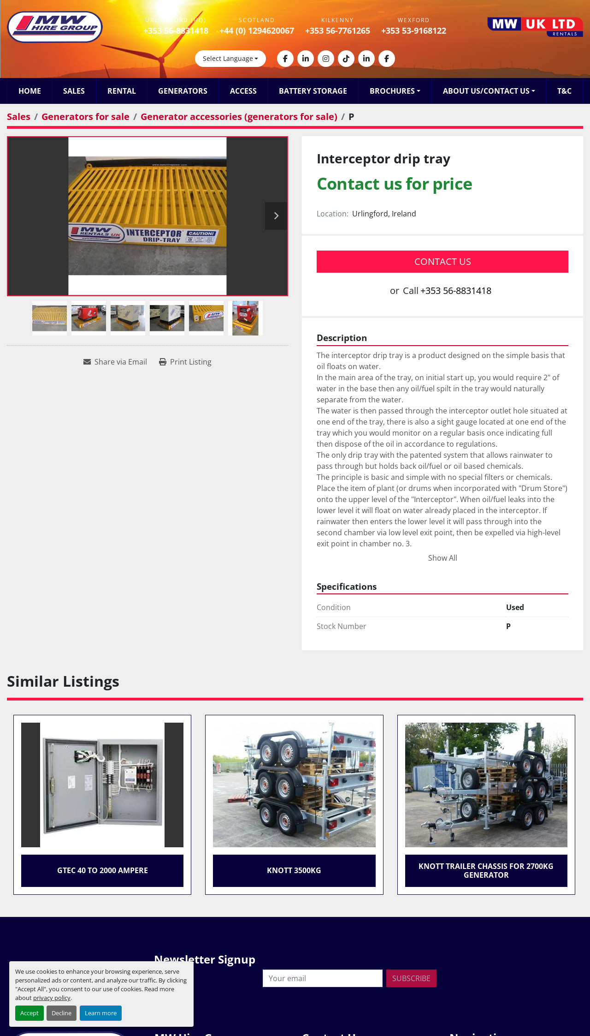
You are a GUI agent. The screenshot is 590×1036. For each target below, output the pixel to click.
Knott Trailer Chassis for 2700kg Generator (486, 870)
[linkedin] (305, 58)
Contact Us (442, 261)
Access (243, 91)
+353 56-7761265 (337, 30)
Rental (121, 91)
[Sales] (18, 116)
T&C (564, 91)
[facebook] (285, 58)
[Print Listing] (185, 362)
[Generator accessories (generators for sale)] (239, 116)
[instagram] (326, 58)
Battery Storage (313, 91)
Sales (74, 91)
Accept (29, 1013)
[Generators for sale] (85, 116)
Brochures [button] (392, 91)
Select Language (228, 58)
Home (29, 91)
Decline (61, 1013)
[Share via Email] (115, 362)
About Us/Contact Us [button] (486, 91)
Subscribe (411, 978)
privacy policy (52, 998)
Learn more (101, 1013)
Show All (442, 558)
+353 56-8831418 (175, 30)
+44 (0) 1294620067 (256, 30)
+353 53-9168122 (413, 30)
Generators (182, 91)
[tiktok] (346, 58)
